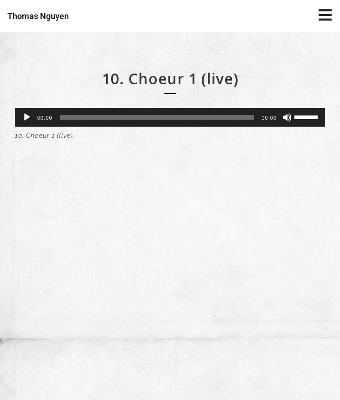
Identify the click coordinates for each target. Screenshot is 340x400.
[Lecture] (27, 117)
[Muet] (287, 117)
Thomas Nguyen (38, 16)
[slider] (157, 117)
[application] (170, 117)
